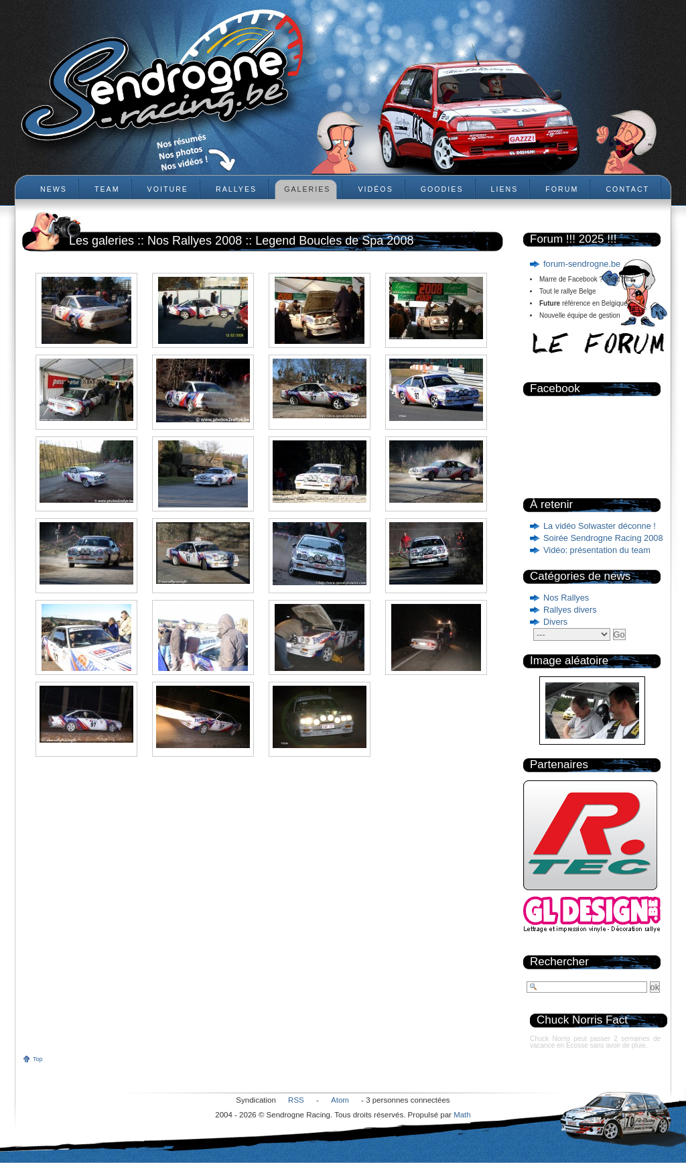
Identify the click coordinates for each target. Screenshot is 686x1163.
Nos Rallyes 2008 (194, 240)
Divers (555, 622)
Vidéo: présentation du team (596, 550)
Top (38, 1059)
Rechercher (559, 961)
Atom (340, 1100)
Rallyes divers (570, 610)
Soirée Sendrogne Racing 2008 (603, 538)
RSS (296, 1100)
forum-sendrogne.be (581, 264)
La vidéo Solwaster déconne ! (599, 526)
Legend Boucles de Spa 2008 (334, 240)
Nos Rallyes (566, 598)
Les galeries (101, 240)
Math (462, 1115)
